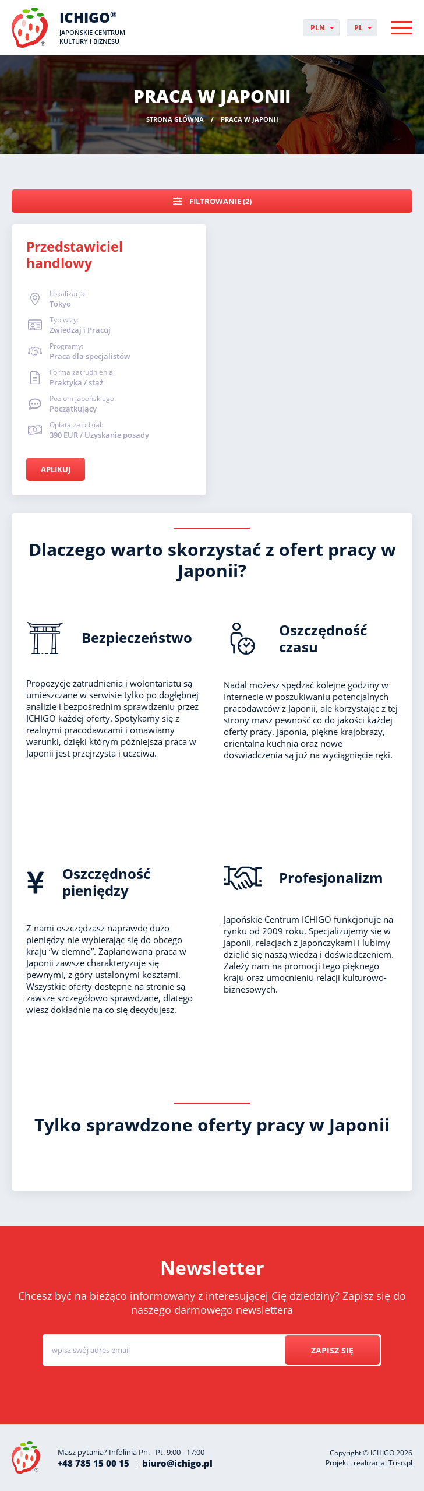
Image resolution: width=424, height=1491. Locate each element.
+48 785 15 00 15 (93, 1463)
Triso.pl (400, 1463)
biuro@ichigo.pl (177, 1463)
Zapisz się (332, 1350)
